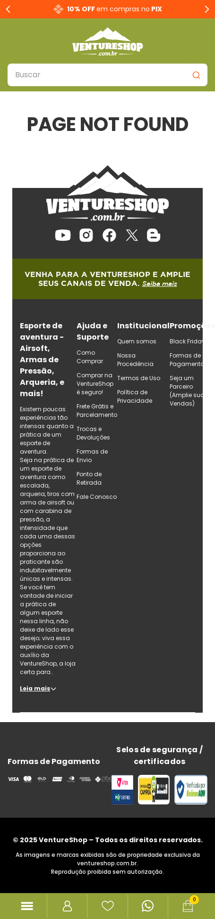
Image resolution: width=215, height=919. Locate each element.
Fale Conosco (97, 497)
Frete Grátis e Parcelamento (97, 410)
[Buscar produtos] (196, 75)
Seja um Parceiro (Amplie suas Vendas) (189, 390)
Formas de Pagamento (187, 359)
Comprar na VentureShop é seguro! (95, 383)
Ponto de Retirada (89, 478)
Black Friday (187, 341)
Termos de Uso (138, 378)
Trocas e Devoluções (93, 433)
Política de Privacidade (134, 396)
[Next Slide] (206, 9)
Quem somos (136, 341)
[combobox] (107, 75)
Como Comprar (90, 357)
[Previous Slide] (8, 9)
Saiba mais (159, 283)
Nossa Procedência (135, 359)
